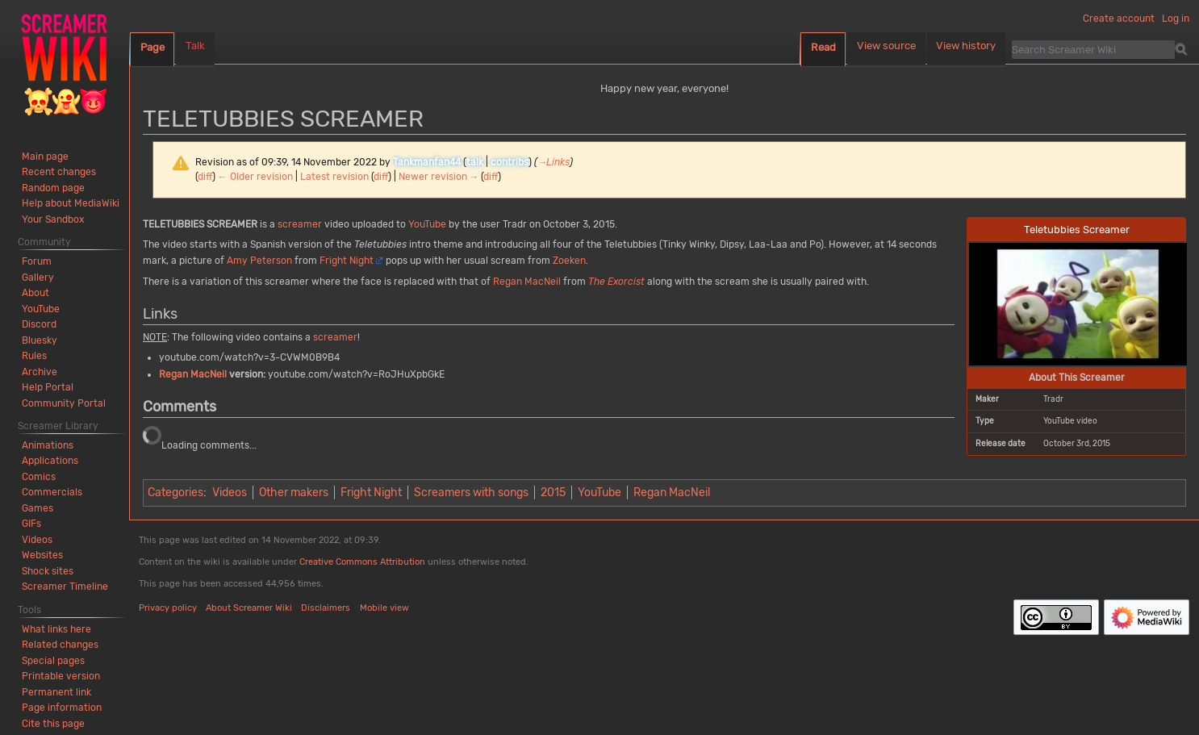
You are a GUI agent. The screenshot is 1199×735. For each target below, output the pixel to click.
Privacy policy (168, 608)
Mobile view (384, 608)
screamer (300, 224)
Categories (175, 492)
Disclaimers (325, 608)
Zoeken (569, 260)
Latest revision (334, 176)
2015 (553, 492)
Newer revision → (439, 176)
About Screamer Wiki (249, 608)
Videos (229, 492)
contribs (509, 162)
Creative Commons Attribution (362, 562)
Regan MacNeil (527, 281)
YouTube (427, 224)
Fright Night (347, 260)
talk (474, 162)
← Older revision (255, 176)
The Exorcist (616, 281)
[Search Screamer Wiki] (1093, 49)
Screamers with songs (471, 492)
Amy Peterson (259, 260)
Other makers (293, 492)
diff (205, 176)
